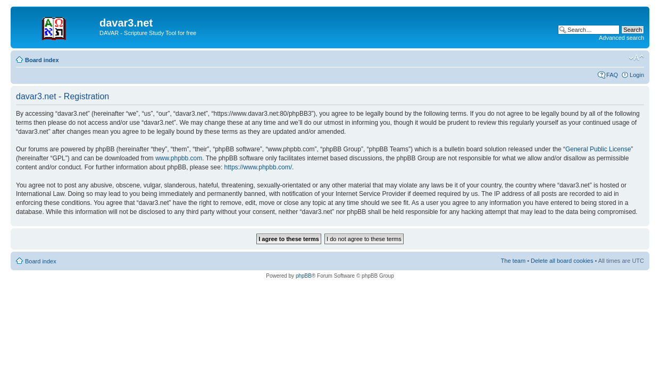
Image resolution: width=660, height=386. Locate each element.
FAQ (612, 75)
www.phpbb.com (178, 158)
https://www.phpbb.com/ (258, 167)
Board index (42, 60)
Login (637, 75)
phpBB (304, 276)
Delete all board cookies (562, 261)
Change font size (636, 58)
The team (513, 261)
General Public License (598, 149)
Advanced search (621, 38)
